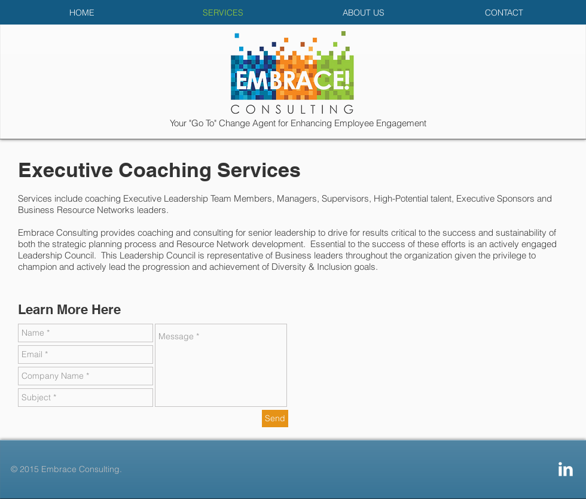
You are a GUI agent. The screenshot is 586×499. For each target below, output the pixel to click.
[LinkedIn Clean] (565, 469)
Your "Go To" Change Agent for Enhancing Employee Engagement (298, 123)
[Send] (275, 418)
